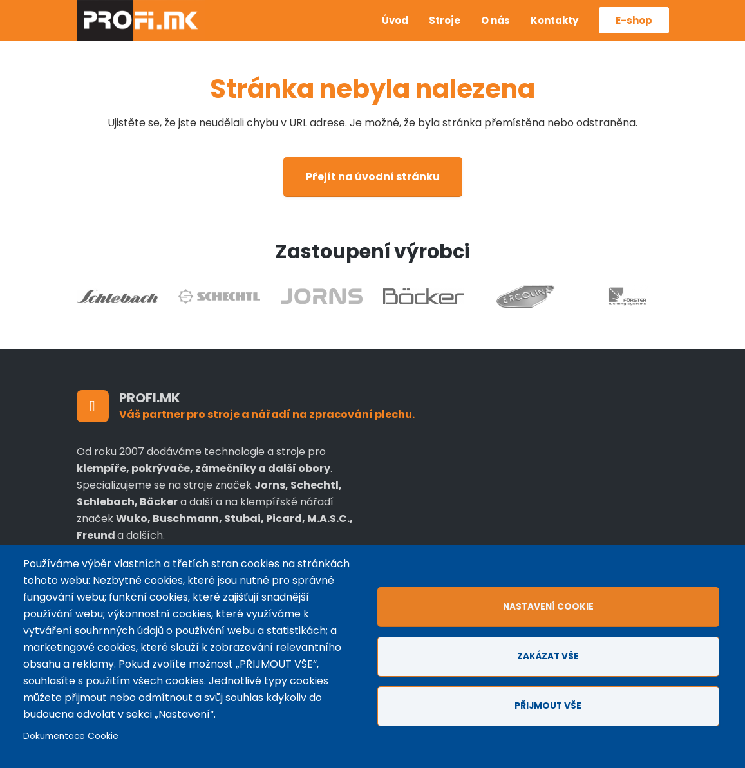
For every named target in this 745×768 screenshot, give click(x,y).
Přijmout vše (547, 706)
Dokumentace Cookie (70, 736)
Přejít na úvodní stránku (373, 176)
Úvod (395, 20)
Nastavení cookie (548, 607)
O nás (495, 20)
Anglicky (351, 30)
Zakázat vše (548, 656)
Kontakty (554, 20)
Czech (351, 11)
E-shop (634, 20)
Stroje (444, 20)
